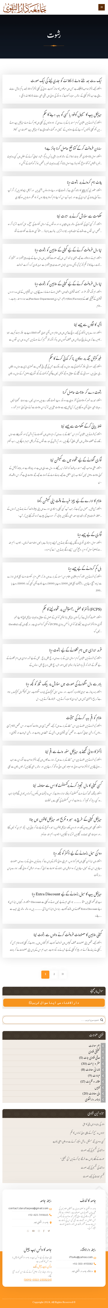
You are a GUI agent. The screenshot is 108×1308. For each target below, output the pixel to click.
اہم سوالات (97, 1046)
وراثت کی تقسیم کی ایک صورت (92, 1150)
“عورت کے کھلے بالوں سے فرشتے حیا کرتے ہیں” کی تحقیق (82, 1159)
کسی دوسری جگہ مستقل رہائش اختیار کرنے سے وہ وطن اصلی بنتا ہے (78, 1142)
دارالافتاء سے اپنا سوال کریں (54, 1003)
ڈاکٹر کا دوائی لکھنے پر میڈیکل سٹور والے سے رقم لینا (73, 752)
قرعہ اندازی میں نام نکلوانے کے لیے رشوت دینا (75, 651)
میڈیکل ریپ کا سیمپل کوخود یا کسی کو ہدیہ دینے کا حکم (72, 115)
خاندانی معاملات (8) (93, 1070)
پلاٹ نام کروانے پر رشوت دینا (84, 183)
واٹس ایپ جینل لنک (42, 1267)
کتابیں (100, 1088)
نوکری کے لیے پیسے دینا (89, 535)
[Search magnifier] (101, 1020)
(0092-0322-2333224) (38, 1279)
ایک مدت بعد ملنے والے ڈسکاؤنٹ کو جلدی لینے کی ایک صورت (66, 81)
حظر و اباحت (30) (93, 1064)
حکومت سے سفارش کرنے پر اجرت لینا (76, 217)
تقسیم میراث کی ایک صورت (93, 1176)
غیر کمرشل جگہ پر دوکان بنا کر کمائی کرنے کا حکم (75, 359)
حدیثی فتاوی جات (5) (92, 1058)
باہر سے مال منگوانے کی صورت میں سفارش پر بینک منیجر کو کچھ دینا (64, 684)
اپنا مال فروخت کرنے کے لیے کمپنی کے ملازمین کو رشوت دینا (68, 251)
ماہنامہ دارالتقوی (95, 1099)
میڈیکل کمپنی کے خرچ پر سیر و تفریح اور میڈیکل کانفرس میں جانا (65, 820)
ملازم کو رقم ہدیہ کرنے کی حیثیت (84, 718)
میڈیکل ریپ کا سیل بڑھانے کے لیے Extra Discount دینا (67, 895)
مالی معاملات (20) (94, 1094)
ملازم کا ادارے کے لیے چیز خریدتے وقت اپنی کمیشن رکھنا (69, 501)
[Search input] (52, 1020)
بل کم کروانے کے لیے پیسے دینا (85, 569)
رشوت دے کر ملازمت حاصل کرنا (82, 393)
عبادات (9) (97, 1076)
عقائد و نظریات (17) (93, 1082)
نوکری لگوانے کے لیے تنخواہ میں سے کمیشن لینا (76, 461)
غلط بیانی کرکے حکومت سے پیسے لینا (81, 427)
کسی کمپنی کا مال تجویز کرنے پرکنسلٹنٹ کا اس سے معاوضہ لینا (67, 786)
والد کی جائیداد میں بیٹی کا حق (93, 1124)
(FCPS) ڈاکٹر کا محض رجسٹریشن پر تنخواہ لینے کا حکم (72, 610)
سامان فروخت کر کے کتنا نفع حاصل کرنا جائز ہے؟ (73, 149)
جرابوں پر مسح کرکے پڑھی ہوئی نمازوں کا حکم (87, 1133)
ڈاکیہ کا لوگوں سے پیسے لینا (88, 325)
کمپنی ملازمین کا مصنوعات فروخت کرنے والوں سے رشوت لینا (68, 935)
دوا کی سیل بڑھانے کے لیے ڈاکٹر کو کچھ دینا (77, 854)
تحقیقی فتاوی (97, 1052)
